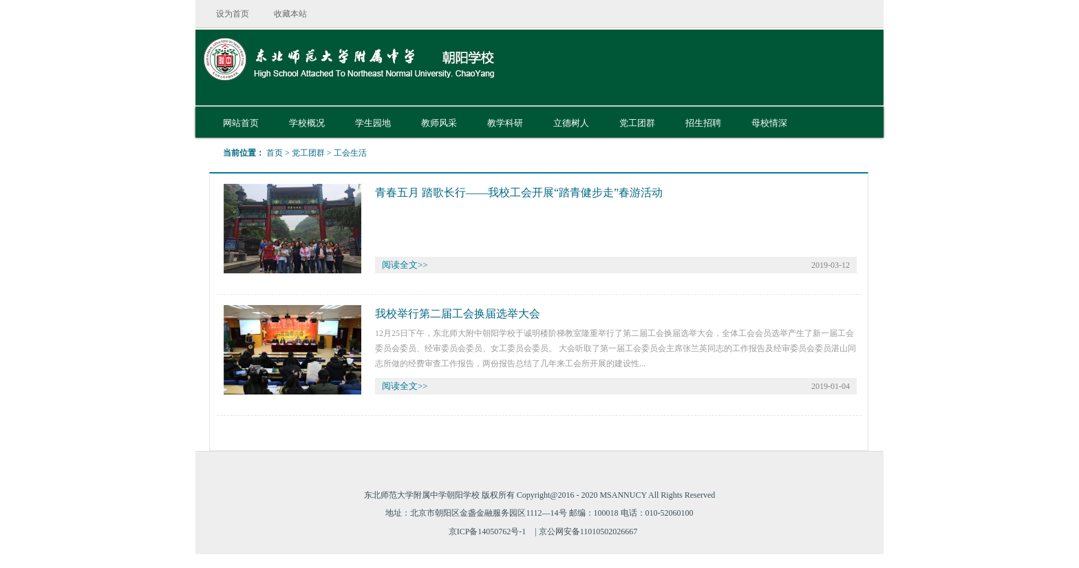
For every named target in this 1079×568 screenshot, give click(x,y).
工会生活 (350, 153)
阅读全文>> (405, 265)
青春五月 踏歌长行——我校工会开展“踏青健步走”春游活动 (519, 192)
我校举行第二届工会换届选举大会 (457, 313)
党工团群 (308, 153)
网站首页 (241, 123)
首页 (274, 153)
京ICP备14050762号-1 (487, 531)
